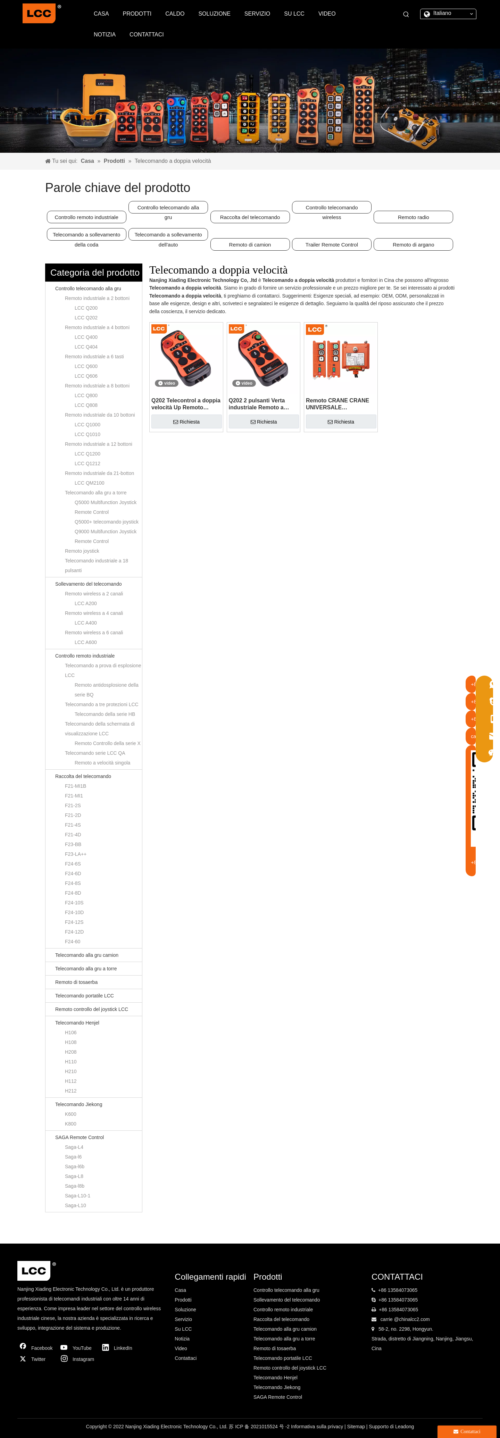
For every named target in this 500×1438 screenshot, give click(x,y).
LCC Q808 (86, 405)
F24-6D (73, 873)
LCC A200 (86, 603)
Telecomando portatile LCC (84, 995)
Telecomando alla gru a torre (95, 492)
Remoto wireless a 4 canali (94, 613)
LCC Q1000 (87, 424)
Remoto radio (413, 217)
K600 (70, 1114)
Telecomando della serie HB (105, 714)
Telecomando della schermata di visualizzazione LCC (100, 728)
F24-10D (74, 912)
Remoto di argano (413, 245)
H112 (70, 1081)
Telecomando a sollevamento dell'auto (168, 236)
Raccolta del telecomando (250, 217)
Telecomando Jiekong (78, 1104)
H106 (70, 1032)
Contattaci (186, 1358)
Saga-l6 (73, 1157)
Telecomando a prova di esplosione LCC (103, 670)
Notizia (182, 1338)
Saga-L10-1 (77, 1195)
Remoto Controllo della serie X (108, 743)
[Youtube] (78, 1348)
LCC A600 (86, 642)
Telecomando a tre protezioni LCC (102, 704)
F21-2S (73, 805)
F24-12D (74, 932)
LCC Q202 (86, 317)
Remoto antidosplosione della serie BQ (107, 689)
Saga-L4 (74, 1147)
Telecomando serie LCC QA (95, 753)
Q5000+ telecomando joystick (107, 522)
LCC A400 (86, 623)
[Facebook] (36, 1348)
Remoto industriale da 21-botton (99, 473)
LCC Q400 (86, 337)
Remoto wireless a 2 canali (94, 593)
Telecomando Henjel (77, 1023)
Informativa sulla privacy (317, 1426)
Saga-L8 (74, 1176)
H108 (70, 1042)
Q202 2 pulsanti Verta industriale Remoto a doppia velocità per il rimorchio (257, 404)
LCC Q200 (86, 308)
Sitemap (356, 1426)
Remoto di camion (250, 245)
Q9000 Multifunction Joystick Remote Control (105, 536)
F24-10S (74, 902)
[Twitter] (36, 1359)
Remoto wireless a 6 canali (94, 632)
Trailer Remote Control (332, 245)
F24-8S (73, 883)
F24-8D (73, 893)
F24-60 (72, 941)
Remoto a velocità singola (102, 763)
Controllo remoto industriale (86, 217)
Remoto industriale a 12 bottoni (98, 444)
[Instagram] (78, 1359)
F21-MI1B (75, 786)
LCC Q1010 (87, 434)
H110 (70, 1061)
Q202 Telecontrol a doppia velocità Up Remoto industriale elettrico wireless (185, 404)
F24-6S (73, 864)
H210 (70, 1071)
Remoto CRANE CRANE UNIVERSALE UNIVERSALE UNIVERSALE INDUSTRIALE (337, 404)
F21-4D (73, 834)
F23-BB (73, 844)
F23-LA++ (75, 854)
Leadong (404, 1426)
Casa (180, 1290)
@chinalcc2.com (412, 1319)
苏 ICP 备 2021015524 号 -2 (260, 1426)
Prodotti (183, 1300)
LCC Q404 (86, 347)
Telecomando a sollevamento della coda (86, 236)
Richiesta (186, 422)
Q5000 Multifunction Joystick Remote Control (105, 507)
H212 (70, 1091)
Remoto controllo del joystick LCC (91, 1009)
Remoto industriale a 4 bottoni (97, 327)
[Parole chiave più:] (406, 15)
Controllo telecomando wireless (332, 209)
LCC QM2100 (90, 483)
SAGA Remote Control (79, 1137)
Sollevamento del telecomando (88, 584)
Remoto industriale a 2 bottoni (97, 298)
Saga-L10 (75, 1205)
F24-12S (74, 922)
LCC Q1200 (87, 454)
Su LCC (183, 1329)
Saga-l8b (74, 1186)
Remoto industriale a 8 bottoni (97, 385)
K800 (70, 1124)
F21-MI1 (74, 796)
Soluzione (185, 1309)
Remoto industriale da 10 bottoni (100, 415)
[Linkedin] (119, 1348)
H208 (70, 1052)
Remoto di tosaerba (76, 982)
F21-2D (73, 815)
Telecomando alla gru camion (86, 955)
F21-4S (73, 825)
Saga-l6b (74, 1166)
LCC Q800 (86, 395)
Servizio (183, 1319)
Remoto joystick (82, 551)
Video (181, 1348)
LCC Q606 (86, 376)
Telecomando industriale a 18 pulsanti (96, 565)
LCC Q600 (86, 366)
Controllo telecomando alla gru (168, 209)
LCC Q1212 (87, 463)
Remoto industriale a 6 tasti (94, 356)
